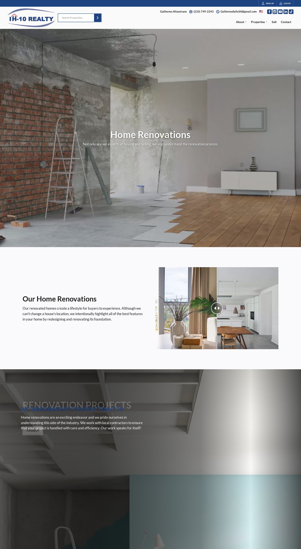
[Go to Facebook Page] (269, 11)
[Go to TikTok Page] (291, 11)
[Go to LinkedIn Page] (285, 11)
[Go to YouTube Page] (280, 11)
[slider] (217, 308)
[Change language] (261, 11)
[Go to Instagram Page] (275, 11)
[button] (97, 18)
